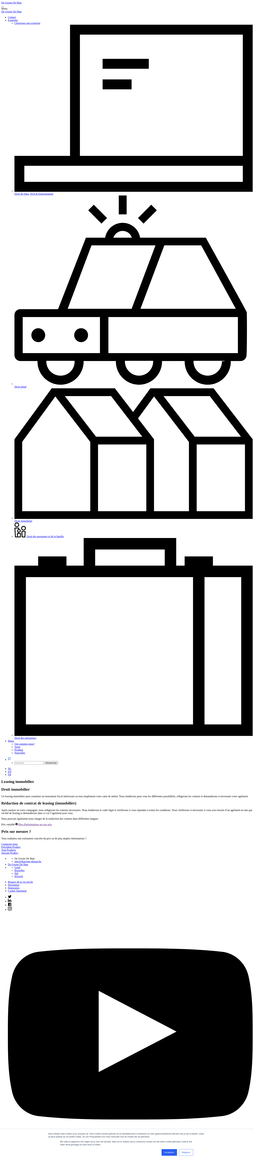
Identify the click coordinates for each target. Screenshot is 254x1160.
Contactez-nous (9, 844)
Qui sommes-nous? (24, 744)
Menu (11, 741)
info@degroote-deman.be (27, 861)
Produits (18, 749)
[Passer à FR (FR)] (9, 774)
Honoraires (14, 887)
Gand (17, 867)
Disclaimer (13, 885)
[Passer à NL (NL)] (9, 768)
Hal (16, 873)
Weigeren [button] (186, 1152)
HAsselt (18, 876)
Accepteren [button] (169, 1152)
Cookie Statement (17, 890)
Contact (12, 17)
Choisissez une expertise (27, 23)
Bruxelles (19, 870)
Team (17, 747)
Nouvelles (19, 752)
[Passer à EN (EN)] (9, 771)
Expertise (13, 20)
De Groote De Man (11, 2)
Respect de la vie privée (20, 882)
